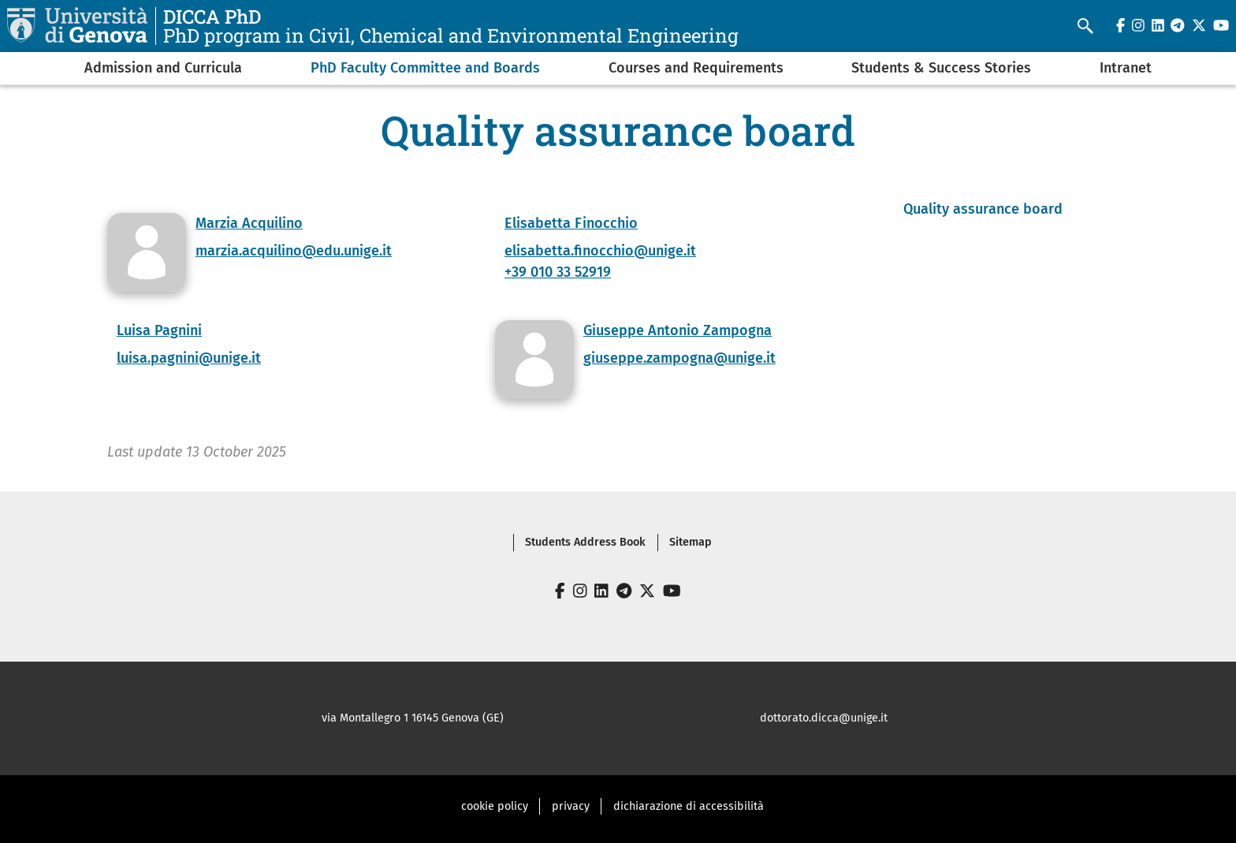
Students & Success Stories (941, 67)
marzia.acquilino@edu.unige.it (293, 250)
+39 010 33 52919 (557, 272)
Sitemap (690, 542)
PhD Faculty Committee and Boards (425, 67)
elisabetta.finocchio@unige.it (600, 250)
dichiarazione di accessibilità (688, 806)
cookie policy (494, 806)
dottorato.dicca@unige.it (824, 718)
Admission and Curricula (163, 67)
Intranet (1126, 67)
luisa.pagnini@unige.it (189, 358)
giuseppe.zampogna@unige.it (679, 358)
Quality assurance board (983, 209)
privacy (571, 806)
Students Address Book (585, 542)
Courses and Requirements (696, 67)
